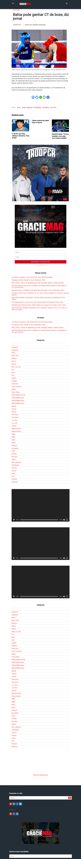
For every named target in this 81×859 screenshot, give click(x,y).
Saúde (14, 440)
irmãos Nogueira (27, 107)
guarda (14, 386)
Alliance (14, 339)
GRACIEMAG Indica (18, 378)
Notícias (16, 10)
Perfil (13, 431)
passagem (15, 429)
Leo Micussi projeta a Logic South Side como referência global (32, 257)
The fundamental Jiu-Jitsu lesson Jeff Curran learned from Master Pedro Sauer (37, 282)
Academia (15, 330)
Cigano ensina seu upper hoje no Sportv (40, 121)
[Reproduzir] (14, 500)
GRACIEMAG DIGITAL (19, 375)
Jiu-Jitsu (14, 400)
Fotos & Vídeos (17, 367)
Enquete (14, 361)
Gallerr (14, 370)
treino (13, 454)
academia (15, 328)
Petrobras (46, 107)
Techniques (15, 445)
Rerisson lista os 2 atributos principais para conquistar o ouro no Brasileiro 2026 (38, 270)
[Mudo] (64, 500)
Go (70, 778)
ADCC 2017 (15, 336)
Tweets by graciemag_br (40, 755)
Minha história (16, 409)
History (14, 389)
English (14, 358)
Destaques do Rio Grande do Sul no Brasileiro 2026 (28, 260)
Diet (13, 356)
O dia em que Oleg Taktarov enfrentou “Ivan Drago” (20, 136)
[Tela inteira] (67, 500)
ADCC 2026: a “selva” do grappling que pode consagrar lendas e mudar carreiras (38, 263)
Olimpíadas (37, 107)
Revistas (14, 437)
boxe (18, 107)
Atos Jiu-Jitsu (16, 347)
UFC (13, 457)
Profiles (14, 434)
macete (14, 406)
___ (13, 325)
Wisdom (14, 459)
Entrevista (15, 364)
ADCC (13, 333)
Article (14, 342)
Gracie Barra (15, 372)
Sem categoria (16, 443)
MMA (13, 414)
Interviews (15, 395)
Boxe (13, 353)
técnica (14, 451)
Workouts (15, 462)
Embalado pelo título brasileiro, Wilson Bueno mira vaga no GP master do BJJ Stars (39, 285)
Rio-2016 (53, 107)
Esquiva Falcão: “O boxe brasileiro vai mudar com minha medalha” (60, 136)
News (13, 420)
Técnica (14, 448)
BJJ (13, 350)
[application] (41, 485)
